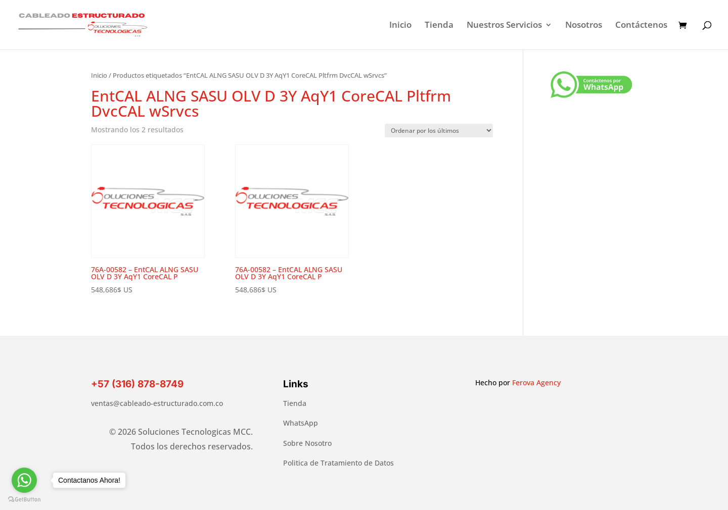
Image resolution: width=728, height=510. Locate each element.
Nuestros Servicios (504, 25)
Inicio (400, 25)
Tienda (439, 25)
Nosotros (583, 25)
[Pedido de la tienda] (439, 130)
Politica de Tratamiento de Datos (338, 463)
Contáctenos (641, 25)
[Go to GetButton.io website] (24, 499)
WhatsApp (300, 423)
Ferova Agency (536, 382)
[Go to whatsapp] (24, 480)
